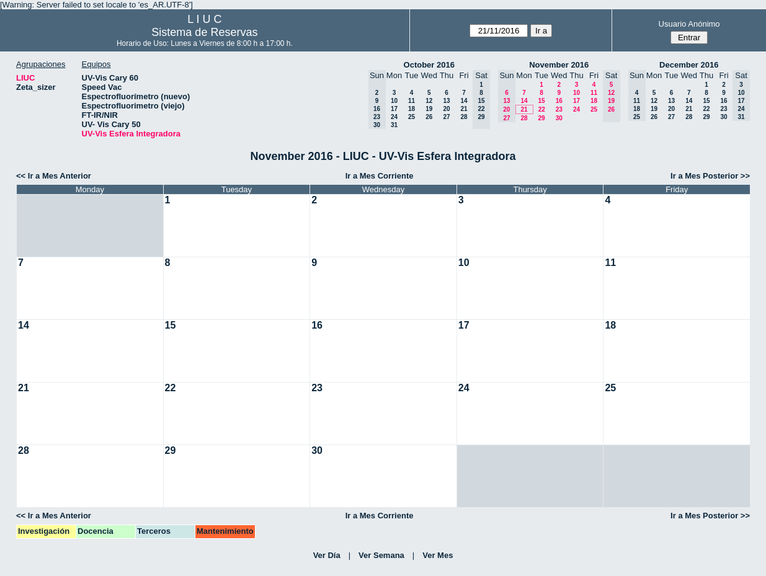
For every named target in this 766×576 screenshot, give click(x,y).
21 (463, 108)
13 (446, 100)
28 (463, 116)
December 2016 (688, 64)
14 (463, 100)
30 (559, 118)
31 (394, 125)
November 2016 (559, 64)
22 (541, 109)
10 (394, 100)
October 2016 (429, 64)
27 (446, 116)
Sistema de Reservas (204, 32)
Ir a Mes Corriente (379, 175)
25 (411, 116)
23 (559, 109)
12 (428, 100)
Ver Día (327, 555)
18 (411, 108)
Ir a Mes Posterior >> (710, 175)
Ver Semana (381, 555)
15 (541, 100)
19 (428, 108)
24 (394, 116)
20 (446, 108)
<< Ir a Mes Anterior (53, 175)
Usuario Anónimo (689, 24)
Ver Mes (437, 555)
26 (428, 116)
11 (411, 100)
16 (559, 100)
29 (541, 118)
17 (394, 108)
